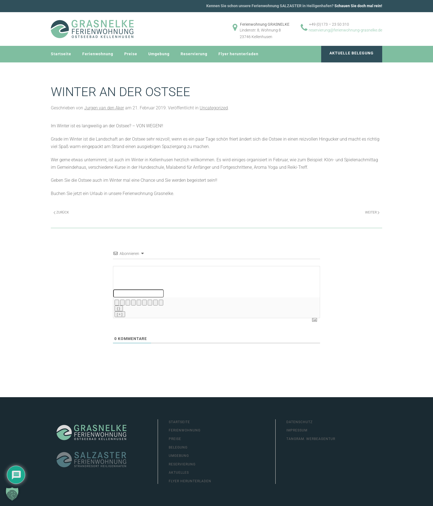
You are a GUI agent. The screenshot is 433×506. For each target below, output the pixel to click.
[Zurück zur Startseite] (92, 29)
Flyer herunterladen (238, 54)
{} (119, 308)
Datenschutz (299, 422)
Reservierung (194, 54)
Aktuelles (179, 473)
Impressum (296, 430)
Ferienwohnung (97, 54)
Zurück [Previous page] (61, 212)
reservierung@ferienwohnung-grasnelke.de (345, 30)
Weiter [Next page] (372, 212)
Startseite (61, 54)
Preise (130, 54)
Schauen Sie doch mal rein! (358, 6)
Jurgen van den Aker (104, 107)
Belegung (178, 447)
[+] (120, 314)
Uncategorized (214, 107)
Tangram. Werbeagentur (310, 439)
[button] (12, 494)
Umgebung (159, 54)
